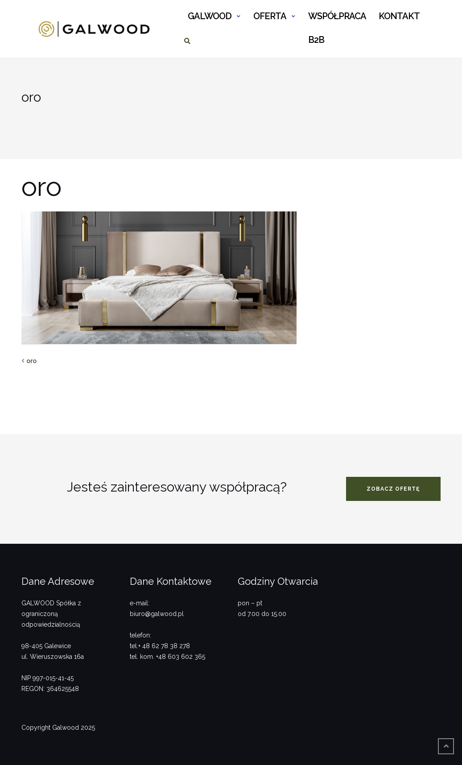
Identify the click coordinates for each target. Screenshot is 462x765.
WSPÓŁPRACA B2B (337, 20)
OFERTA (269, 16)
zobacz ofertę (393, 489)
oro (31, 360)
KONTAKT (399, 16)
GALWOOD (209, 16)
